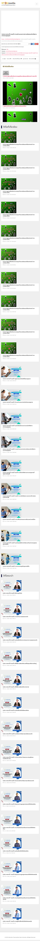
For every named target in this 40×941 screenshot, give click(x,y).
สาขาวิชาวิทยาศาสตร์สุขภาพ (11, 51)
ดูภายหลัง (25, 58)
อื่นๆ (7, 49)
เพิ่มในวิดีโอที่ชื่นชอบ (17, 58)
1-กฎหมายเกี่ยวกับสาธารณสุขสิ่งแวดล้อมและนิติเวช (14, 106)
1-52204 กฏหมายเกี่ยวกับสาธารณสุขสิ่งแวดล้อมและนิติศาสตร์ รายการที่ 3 (20, 76)
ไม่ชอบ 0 (9, 58)
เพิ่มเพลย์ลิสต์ (32, 58)
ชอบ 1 (4, 58)
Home (3, 39)
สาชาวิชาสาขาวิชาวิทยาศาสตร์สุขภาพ (12, 39)
